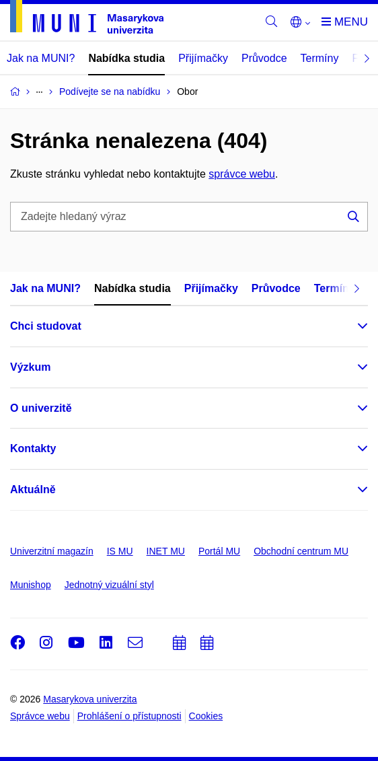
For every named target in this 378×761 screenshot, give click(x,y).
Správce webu (40, 716)
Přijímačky (203, 58)
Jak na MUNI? (41, 58)
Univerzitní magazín (51, 551)
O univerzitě (41, 408)
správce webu (242, 174)
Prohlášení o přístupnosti (129, 716)
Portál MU (219, 551)
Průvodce (264, 58)
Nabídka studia (126, 58)
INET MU (166, 551)
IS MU (120, 551)
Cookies (206, 716)
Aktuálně (33, 489)
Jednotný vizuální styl (109, 584)
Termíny (320, 58)
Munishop (30, 584)
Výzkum (30, 367)
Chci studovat (45, 326)
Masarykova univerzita (90, 699)
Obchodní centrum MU (301, 551)
